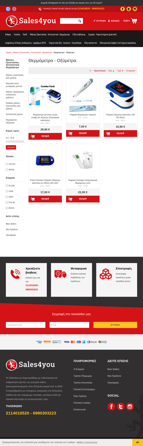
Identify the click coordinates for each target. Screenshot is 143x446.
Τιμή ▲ (111, 71)
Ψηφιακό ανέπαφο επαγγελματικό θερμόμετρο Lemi (82, 183)
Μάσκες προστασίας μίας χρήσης (14, 76)
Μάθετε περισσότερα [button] (87, 442)
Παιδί (25, 34)
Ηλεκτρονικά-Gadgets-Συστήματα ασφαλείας (118, 43)
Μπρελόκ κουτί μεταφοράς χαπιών (14, 84)
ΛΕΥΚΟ (12, 164)
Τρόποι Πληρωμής (83, 376)
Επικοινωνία (80, 409)
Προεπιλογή (99, 71)
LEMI (11, 191)
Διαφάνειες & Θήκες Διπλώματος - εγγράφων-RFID (25, 43)
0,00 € (127, 21)
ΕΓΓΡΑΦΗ (99, 21)
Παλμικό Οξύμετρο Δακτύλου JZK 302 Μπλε (120, 117)
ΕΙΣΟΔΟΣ (114, 21)
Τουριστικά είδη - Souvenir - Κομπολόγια (65, 43)
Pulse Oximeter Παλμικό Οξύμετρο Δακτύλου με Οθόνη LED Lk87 (45, 183)
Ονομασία (130, 71)
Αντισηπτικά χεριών (14, 114)
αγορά (45, 136)
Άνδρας (8, 34)
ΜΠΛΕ (11, 170)
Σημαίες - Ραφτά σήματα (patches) (102, 34)
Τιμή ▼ (120, 71)
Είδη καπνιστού (90, 43)
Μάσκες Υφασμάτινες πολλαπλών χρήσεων (15, 95)
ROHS (11, 208)
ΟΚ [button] (137, 442)
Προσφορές (11, 235)
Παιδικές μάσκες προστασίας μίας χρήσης (13, 106)
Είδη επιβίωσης (78, 34)
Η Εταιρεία (79, 369)
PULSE (12, 202)
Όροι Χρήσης (80, 396)
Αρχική (8, 52)
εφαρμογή (11, 147)
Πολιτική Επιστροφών (84, 389)
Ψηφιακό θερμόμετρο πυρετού (83, 116)
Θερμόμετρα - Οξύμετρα (12, 121)
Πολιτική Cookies (82, 403)
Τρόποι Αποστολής (83, 382)
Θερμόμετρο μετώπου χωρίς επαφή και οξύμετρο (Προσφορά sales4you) (45, 119)
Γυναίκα (17, 34)
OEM (11, 197)
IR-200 (12, 186)
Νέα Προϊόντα (12, 229)
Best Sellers (11, 224)
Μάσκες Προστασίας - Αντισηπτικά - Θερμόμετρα (50, 34)
